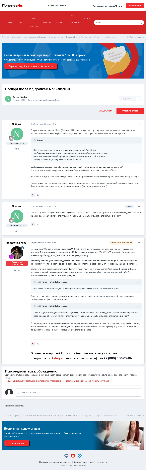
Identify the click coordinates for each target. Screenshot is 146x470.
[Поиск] (108, 22)
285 (17, 270)
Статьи (59, 22)
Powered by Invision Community (73, 466)
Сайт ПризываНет (73, 22)
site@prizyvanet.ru (98, 462)
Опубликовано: (43, 124)
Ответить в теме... (27, 392)
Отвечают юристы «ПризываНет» (43, 100)
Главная (8, 22)
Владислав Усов (16, 242)
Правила (21, 22)
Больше (87, 22)
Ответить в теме (130, 111)
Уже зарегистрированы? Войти (108, 6)
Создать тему (105, 111)
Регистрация (135, 6)
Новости (47, 22)
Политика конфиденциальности (54, 462)
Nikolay (23, 97)
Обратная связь (79, 462)
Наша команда (34, 22)
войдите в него (106, 375)
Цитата (40, 195)
